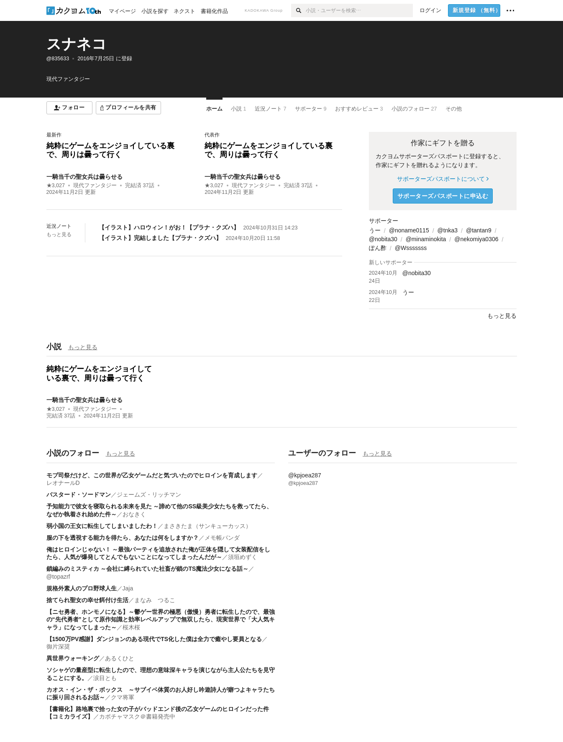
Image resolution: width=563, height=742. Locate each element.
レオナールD (63, 482)
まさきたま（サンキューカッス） (207, 526)
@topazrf (58, 576)
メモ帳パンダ (222, 537)
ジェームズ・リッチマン (149, 494)
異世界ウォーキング (72, 658)
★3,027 (55, 185)
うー (375, 230)
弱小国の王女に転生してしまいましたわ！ (102, 526)
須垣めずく (242, 557)
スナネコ (76, 44)
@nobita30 (383, 239)
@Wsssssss (411, 248)
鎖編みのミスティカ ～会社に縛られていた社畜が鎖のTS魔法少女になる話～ (147, 568)
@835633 (57, 59)
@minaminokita (426, 239)
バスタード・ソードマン (78, 494)
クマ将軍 (122, 697)
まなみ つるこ (154, 600)
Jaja (128, 588)
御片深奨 (58, 646)
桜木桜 (131, 627)
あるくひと (119, 658)
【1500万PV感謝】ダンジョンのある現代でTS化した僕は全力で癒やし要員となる (154, 639)
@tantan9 (478, 230)
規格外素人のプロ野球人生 (81, 588)
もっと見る (59, 234)
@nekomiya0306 (476, 239)
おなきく (134, 514)
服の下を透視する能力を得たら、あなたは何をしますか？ (122, 537)
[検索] (298, 10)
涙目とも (105, 678)
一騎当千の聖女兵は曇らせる (84, 176)
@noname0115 (409, 230)
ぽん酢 (377, 248)
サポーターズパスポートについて (443, 178)
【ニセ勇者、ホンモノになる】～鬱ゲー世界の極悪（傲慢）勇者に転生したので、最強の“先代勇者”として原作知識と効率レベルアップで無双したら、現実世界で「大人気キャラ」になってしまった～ (160, 619)
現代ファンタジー (95, 185)
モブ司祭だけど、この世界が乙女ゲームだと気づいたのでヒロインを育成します (151, 475)
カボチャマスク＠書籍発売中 (137, 716)
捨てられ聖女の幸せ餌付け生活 (87, 600)
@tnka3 (448, 230)
